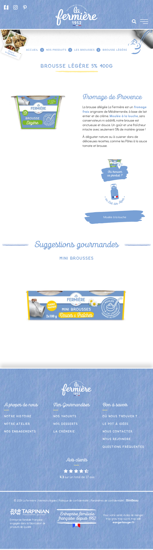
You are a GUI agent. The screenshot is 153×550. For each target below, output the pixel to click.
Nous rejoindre (116, 439)
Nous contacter (117, 431)
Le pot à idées (115, 424)
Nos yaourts (64, 416)
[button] (134, 22)
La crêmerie (64, 431)
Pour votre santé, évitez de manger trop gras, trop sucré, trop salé (123, 518)
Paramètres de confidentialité (107, 500)
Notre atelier (17, 424)
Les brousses (84, 49)
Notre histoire (17, 416)
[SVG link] (120, 166)
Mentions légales (47, 500)
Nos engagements (20, 431)
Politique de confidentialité (74, 500)
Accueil (32, 49)
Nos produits (56, 49)
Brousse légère (114, 49)
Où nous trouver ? (119, 416)
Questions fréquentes (123, 447)
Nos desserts (65, 424)
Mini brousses (76, 258)
